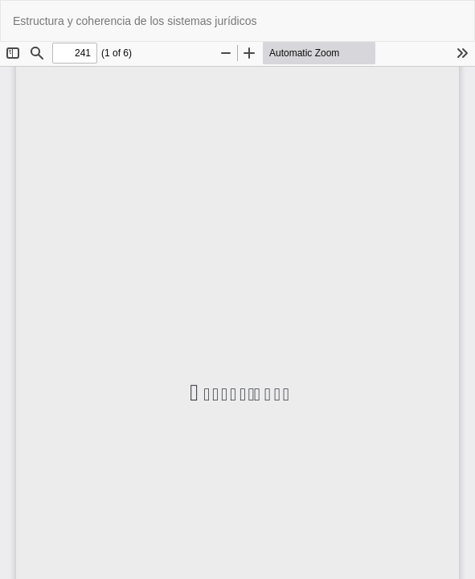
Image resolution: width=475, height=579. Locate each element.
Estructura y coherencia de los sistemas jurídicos (134, 20)
